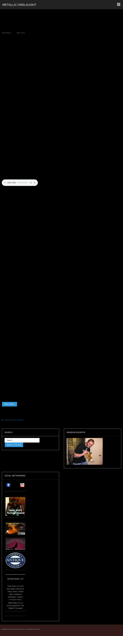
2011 (13, 33)
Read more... (9, 404)
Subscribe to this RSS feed (13, 420)
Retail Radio (11, 586)
